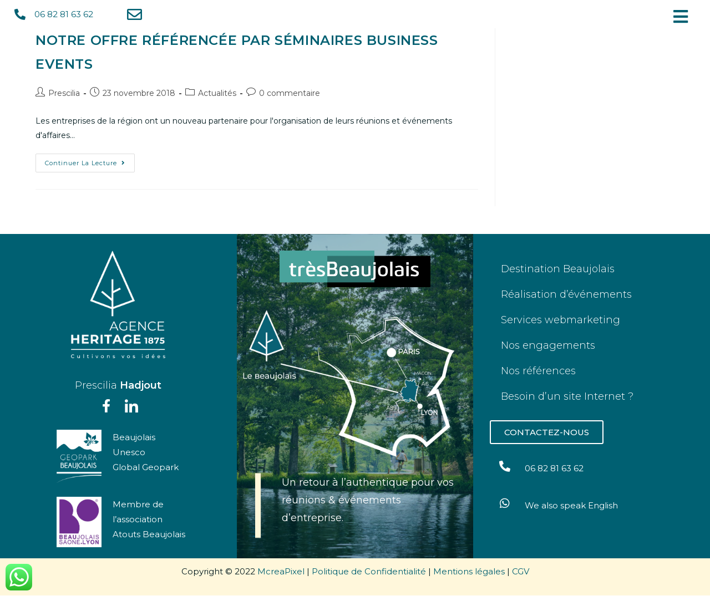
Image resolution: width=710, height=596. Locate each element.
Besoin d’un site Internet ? (567, 396)
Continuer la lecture (90, 160)
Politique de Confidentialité (369, 572)
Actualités (217, 93)
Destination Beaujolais (558, 269)
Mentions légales (469, 572)
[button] (683, 16)
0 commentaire (289, 93)
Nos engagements (548, 345)
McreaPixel (281, 572)
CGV (520, 572)
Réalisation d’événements (566, 294)
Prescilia (64, 93)
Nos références (538, 371)
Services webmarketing (560, 320)
